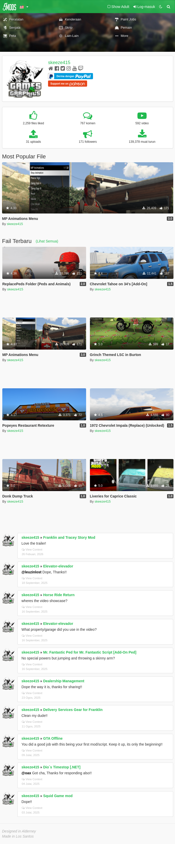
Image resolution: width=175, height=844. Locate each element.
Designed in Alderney (19, 831)
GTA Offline (53, 738)
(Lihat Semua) (47, 241)
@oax (26, 773)
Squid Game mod (58, 796)
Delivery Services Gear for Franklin (73, 710)
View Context (32, 549)
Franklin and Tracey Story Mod (69, 537)
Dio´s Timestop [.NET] (61, 767)
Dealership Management (63, 681)
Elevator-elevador (58, 566)
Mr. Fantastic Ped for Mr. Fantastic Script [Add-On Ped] (89, 652)
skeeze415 (59, 62)
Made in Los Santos (18, 836)
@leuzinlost (31, 572)
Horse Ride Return (59, 595)
